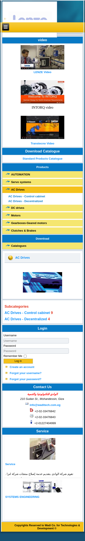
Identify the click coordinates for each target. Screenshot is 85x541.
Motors (15, 215)
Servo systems (21, 182)
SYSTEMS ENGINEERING (22, 497)
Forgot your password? (25, 379)
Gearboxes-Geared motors (29, 223)
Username (10, 335)
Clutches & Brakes (23, 230)
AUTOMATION (20, 174)
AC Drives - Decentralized (25, 201)
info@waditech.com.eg (45, 405)
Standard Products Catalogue (42, 158)
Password (9, 345)
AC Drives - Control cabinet (26, 196)
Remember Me (12, 356)
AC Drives (18, 189)
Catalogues (18, 245)
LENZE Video (42, 72)
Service (10, 464)
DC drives (17, 207)
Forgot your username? (26, 373)
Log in (18, 361)
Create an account (22, 367)
